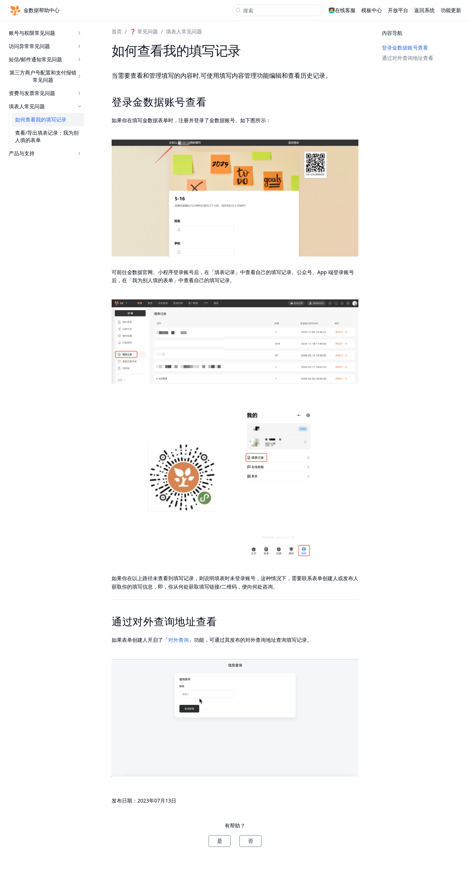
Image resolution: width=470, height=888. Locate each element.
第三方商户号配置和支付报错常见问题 (46, 76)
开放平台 (398, 10)
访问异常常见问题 (45, 46)
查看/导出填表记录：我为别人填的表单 (47, 136)
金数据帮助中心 (34, 10)
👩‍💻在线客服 (342, 10)
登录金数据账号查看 (405, 47)
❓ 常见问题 (144, 31)
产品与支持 (45, 153)
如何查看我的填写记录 (40, 119)
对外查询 (178, 639)
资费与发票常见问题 (45, 93)
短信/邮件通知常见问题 (45, 59)
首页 (117, 31)
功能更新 (451, 10)
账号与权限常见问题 (45, 32)
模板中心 (371, 10)
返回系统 (424, 10)
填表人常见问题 (45, 106)
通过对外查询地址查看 (407, 57)
